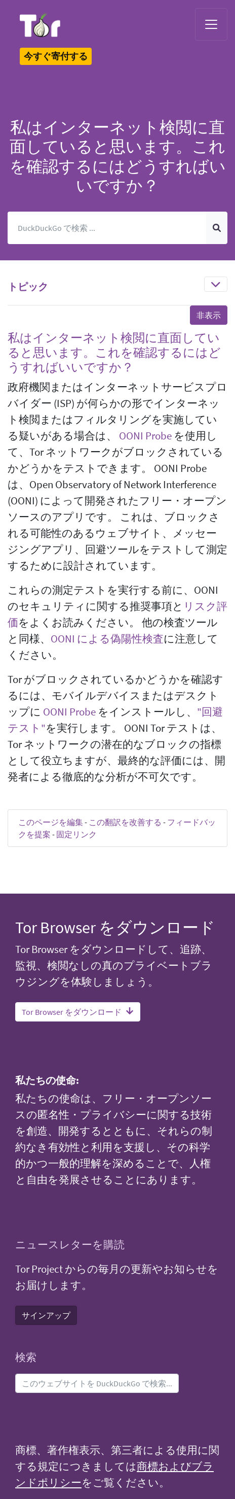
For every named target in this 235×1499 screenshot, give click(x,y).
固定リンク (76, 834)
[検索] (107, 228)
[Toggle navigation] (211, 24)
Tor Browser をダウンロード (78, 1012)
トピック (28, 286)
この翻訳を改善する (125, 822)
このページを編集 (50, 822)
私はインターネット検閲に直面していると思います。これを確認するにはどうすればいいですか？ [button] (114, 352)
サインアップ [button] (46, 1315)
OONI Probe (145, 435)
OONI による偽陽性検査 (107, 638)
